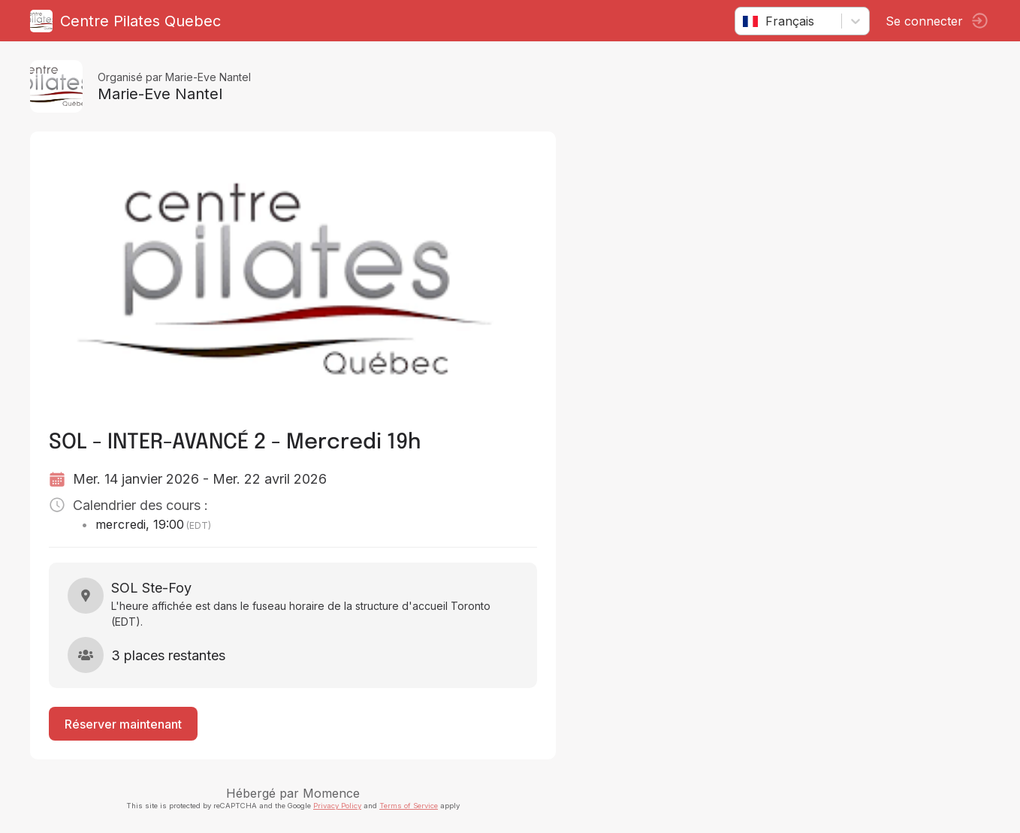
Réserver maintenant (123, 724)
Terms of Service (408, 805)
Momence (331, 793)
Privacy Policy (337, 805)
